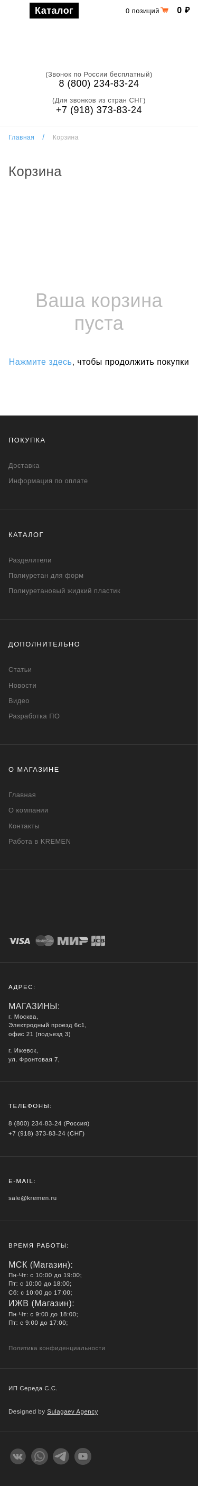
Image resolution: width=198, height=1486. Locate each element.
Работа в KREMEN (39, 841)
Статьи (20, 669)
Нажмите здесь (40, 361)
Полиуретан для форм (46, 575)
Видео (19, 701)
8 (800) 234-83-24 (99, 83)
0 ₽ (183, 10)
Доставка (24, 465)
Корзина (66, 137)
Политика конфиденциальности (56, 1348)
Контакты (24, 826)
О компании (28, 810)
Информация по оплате (48, 481)
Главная (21, 137)
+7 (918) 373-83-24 (99, 110)
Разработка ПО (34, 716)
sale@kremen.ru (32, 1198)
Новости (22, 685)
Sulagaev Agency (72, 1411)
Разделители (30, 560)
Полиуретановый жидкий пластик (64, 591)
